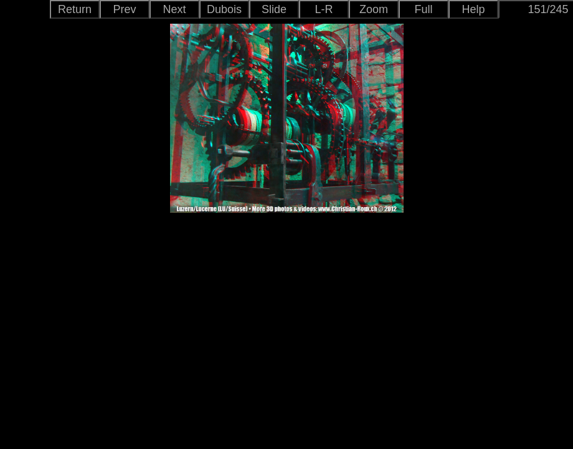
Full (423, 9)
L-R (324, 9)
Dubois (224, 9)
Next (174, 9)
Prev (124, 9)
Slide (274, 9)
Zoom (373, 9)
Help (473, 9)
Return (75, 9)
